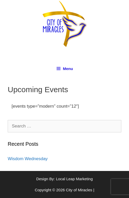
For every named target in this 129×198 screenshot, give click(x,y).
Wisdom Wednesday (28, 158)
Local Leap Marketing (74, 179)
